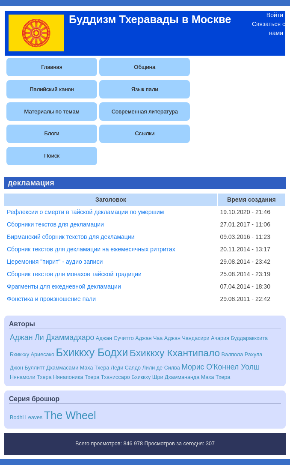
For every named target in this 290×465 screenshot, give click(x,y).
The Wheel (70, 415)
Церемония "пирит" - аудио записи (55, 261)
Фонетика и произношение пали (51, 298)
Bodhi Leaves (26, 417)
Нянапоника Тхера (76, 377)
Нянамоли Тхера (30, 377)
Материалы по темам (51, 111)
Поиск (51, 155)
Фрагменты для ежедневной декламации (64, 286)
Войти (274, 15)
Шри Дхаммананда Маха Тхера (191, 377)
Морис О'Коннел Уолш (220, 367)
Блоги (51, 133)
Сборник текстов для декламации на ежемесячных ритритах (91, 249)
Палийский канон (52, 89)
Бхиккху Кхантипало (175, 352)
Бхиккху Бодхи (92, 352)
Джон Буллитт (27, 368)
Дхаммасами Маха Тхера (77, 368)
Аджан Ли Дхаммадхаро (52, 337)
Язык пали (144, 89)
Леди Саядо (126, 368)
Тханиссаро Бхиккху (126, 377)
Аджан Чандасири (187, 338)
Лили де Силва (161, 368)
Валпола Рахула (242, 355)
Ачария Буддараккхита (239, 338)
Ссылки (144, 133)
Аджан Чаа (149, 338)
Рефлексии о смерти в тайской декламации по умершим (85, 212)
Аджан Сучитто (115, 338)
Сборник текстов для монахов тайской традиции (74, 274)
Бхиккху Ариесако (32, 355)
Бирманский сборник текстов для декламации (71, 236)
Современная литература (145, 111)
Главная (51, 67)
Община (144, 67)
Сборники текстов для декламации (55, 224)
